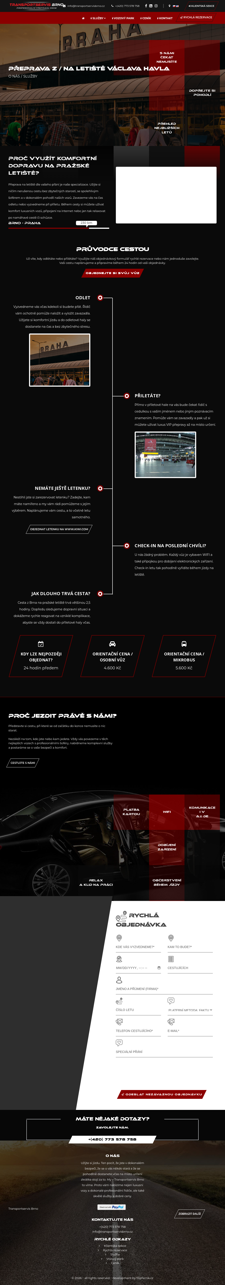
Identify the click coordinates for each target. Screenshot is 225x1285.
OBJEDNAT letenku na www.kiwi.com (59, 529)
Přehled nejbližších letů (166, 128)
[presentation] (149, 1069)
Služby (98, 18)
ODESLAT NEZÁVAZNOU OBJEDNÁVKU (161, 1094)
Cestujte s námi (23, 763)
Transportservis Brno (23, 1208)
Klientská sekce (201, 6)
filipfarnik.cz (144, 1278)
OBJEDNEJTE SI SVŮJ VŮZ (113, 273)
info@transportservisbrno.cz (84, 6)
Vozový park (123, 18)
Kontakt (165, 18)
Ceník (145, 18)
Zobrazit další (189, 1213)
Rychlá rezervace (196, 17)
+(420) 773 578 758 (125, 6)
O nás (14, 76)
